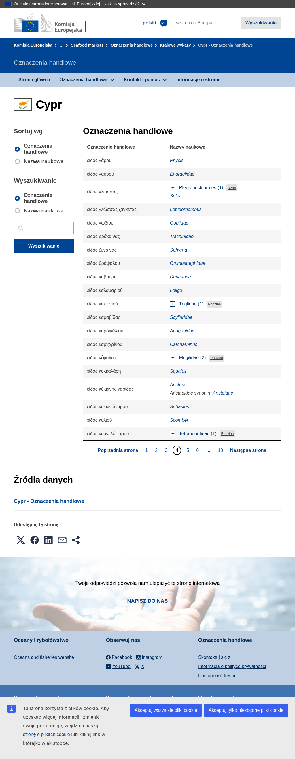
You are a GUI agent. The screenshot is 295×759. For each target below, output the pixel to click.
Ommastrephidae (187, 263)
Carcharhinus (183, 344)
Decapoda (180, 276)
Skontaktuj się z (214, 657)
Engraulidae (182, 174)
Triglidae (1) (191, 303)
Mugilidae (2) (192, 357)
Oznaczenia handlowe (131, 45)
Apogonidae (182, 330)
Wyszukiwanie (261, 22)
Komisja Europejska (33, 45)
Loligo (176, 290)
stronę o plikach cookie (47, 734)
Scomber (179, 420)
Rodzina (214, 304)
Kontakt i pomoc (142, 79)
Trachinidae (182, 236)
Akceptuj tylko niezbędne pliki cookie (246, 710)
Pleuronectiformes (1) (201, 187)
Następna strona (248, 450)
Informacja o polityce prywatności (232, 666)
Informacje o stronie (198, 79)
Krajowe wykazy (175, 45)
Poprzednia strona (118, 450)
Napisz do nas (147, 601)
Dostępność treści (216, 675)
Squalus (178, 371)
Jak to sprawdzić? (125, 3)
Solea (176, 195)
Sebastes (179, 406)
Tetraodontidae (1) (198, 433)
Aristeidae (223, 393)
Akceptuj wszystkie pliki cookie (166, 710)
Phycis (177, 160)
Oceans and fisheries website (44, 657)
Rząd (232, 188)
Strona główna (34, 79)
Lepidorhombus (186, 209)
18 (221, 450)
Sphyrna (178, 250)
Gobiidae (179, 222)
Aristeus (178, 384)
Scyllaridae (181, 317)
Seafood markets (87, 45)
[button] (21, 540)
